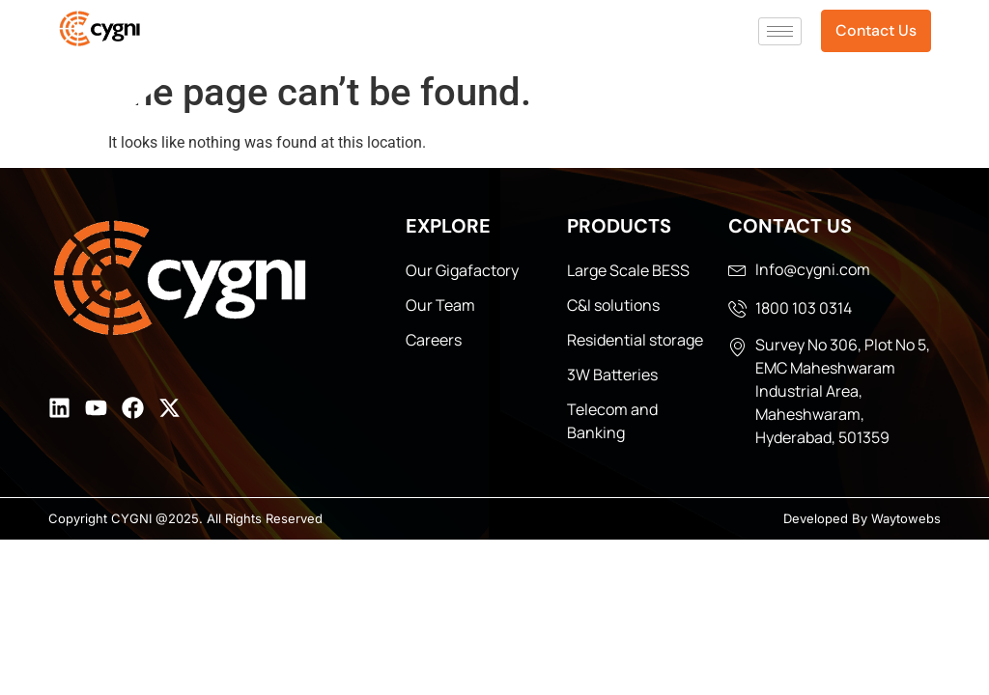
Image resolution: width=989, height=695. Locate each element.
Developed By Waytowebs (862, 518)
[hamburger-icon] (780, 31)
